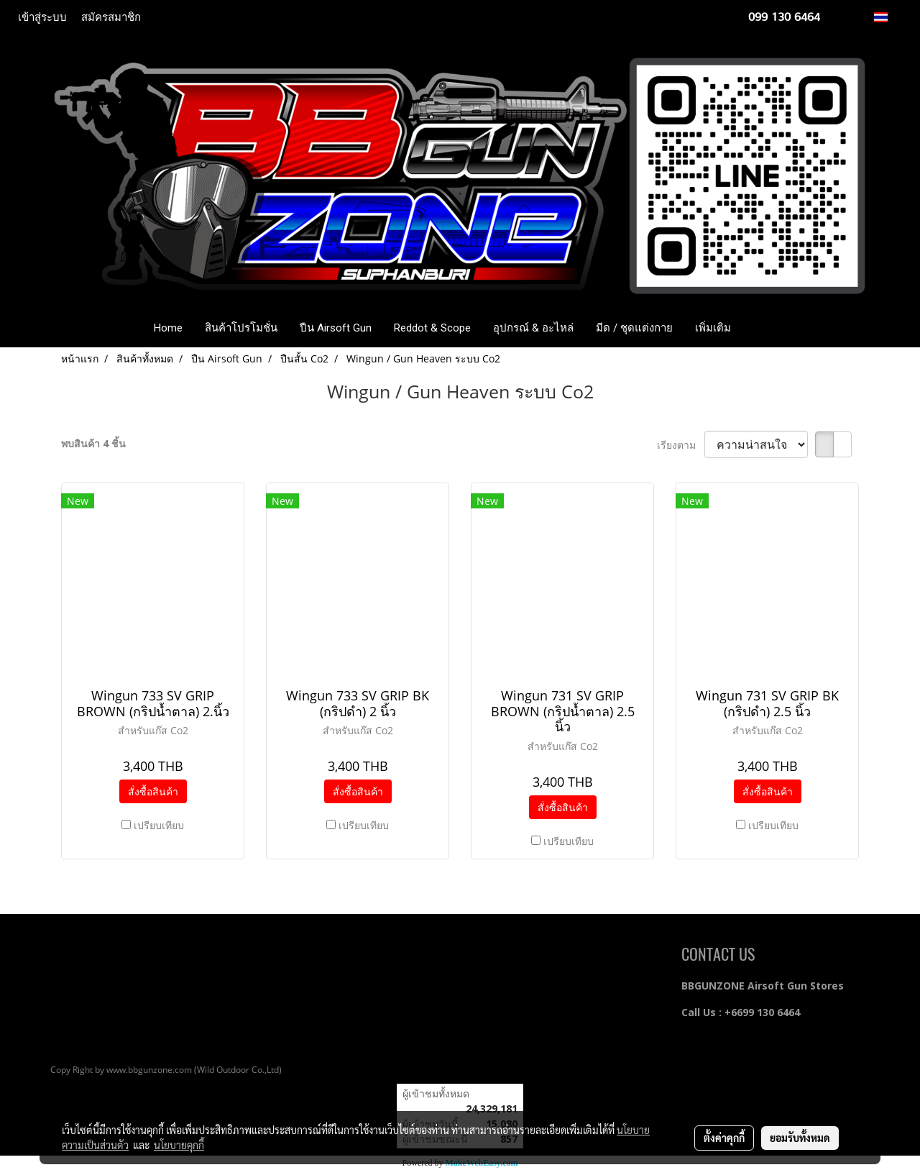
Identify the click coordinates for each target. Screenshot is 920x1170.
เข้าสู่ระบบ (42, 17)
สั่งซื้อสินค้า (153, 791)
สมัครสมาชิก (111, 17)
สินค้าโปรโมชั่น (241, 327)
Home (168, 327)
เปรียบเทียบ (159, 825)
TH (888, 17)
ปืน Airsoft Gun (336, 327)
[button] (763, 328)
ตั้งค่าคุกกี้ (724, 1137)
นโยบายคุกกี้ (179, 1144)
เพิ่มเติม (713, 327)
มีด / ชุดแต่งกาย (634, 327)
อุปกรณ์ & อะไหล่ (533, 327)
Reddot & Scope (432, 327)
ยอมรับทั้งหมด (800, 1137)
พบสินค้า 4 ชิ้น (93, 443)
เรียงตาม (680, 445)
